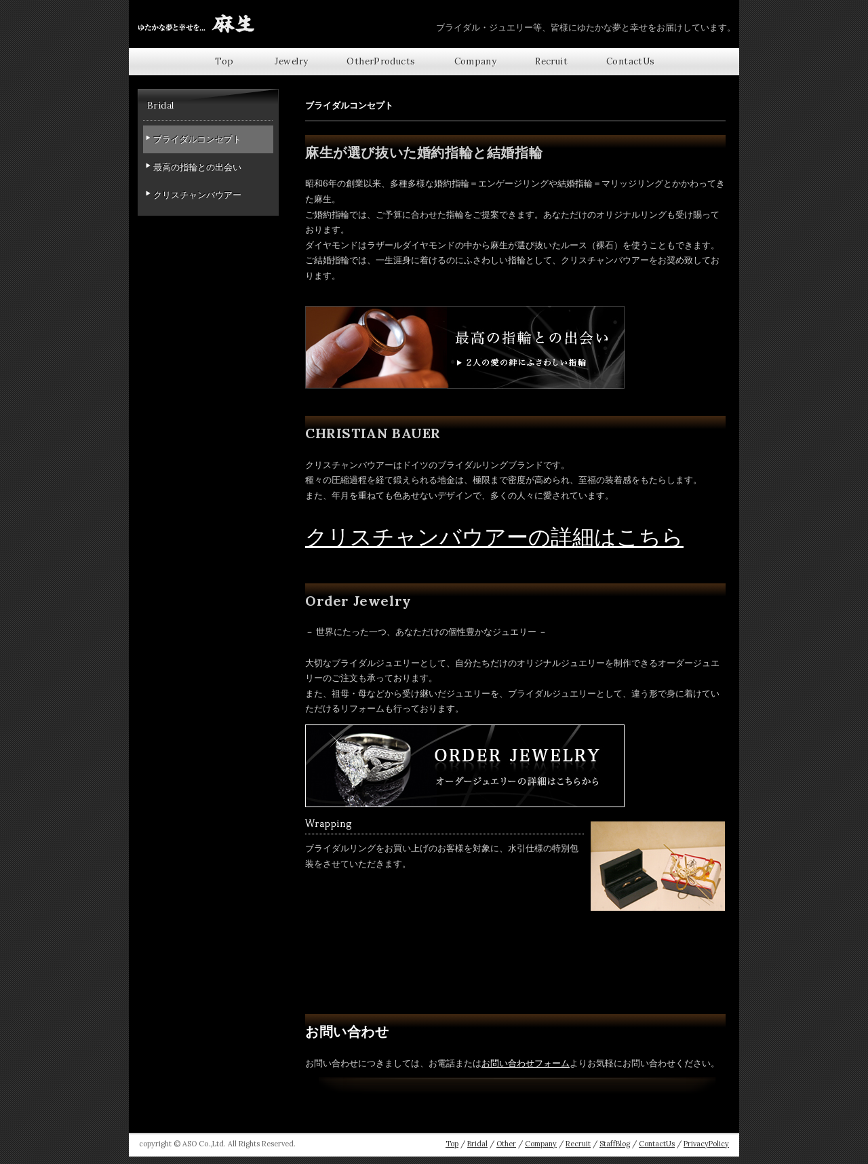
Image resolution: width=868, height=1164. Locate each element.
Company (475, 61)
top (224, 61)
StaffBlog (614, 1143)
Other (506, 1143)
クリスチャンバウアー (197, 195)
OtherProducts (381, 61)
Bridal (477, 1143)
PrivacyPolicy (706, 1143)
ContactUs (630, 61)
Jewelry (292, 61)
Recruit (551, 61)
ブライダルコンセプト (197, 139)
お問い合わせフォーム (525, 1063)
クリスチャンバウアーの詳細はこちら (494, 537)
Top (452, 1143)
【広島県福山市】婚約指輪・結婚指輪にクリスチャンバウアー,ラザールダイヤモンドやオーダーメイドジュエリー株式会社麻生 (196, 24)
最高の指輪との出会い (197, 167)
